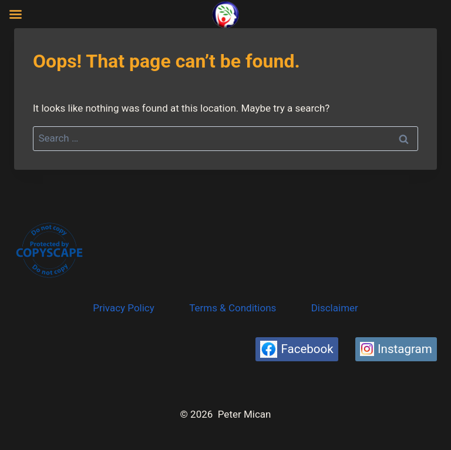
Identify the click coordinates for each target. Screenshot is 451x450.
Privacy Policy (123, 308)
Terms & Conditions (232, 308)
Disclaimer (334, 308)
